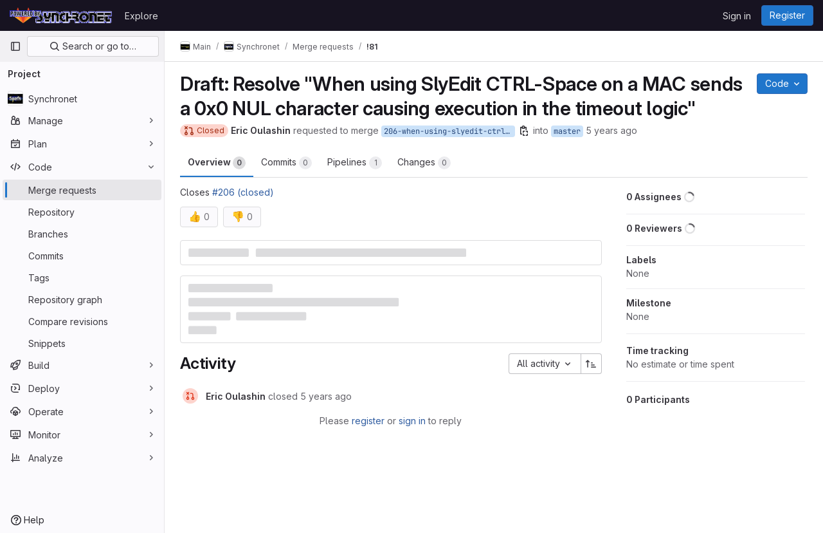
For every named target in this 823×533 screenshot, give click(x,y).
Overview (217, 162)
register (368, 420)
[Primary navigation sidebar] (15, 46)
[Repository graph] (82, 299)
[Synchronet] (82, 98)
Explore (141, 15)
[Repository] (82, 211)
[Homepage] (60, 15)
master (567, 131)
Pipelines (354, 162)
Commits (286, 162)
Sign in (737, 15)
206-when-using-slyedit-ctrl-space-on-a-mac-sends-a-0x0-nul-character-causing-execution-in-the (449, 131)
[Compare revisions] (82, 321)
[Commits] (82, 255)
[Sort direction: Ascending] (591, 363)
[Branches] (82, 233)
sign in (412, 420)
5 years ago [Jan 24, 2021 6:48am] (611, 130)
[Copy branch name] (524, 130)
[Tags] (82, 277)
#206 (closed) (243, 192)
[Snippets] (82, 343)
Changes (424, 162)
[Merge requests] (82, 190)
